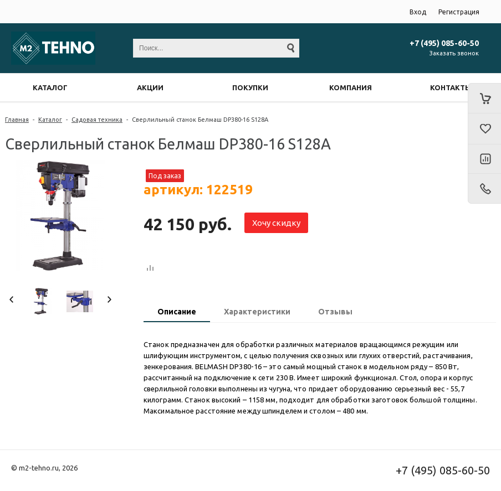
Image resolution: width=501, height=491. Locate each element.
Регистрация (458, 11)
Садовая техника (96, 119)
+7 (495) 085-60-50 (444, 43)
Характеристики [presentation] (257, 311)
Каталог (50, 119)
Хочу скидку (276, 223)
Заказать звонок (454, 53)
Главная (17, 119)
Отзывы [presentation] (335, 311)
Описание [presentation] (176, 311)
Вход (418, 11)
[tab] (177, 313)
